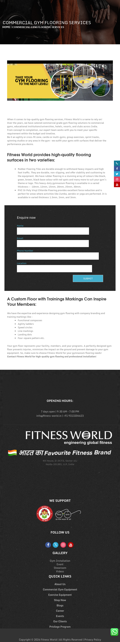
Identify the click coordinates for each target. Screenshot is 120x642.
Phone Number (58, 253)
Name (53, 228)
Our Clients (60, 621)
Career (60, 611)
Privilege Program (60, 627)
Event (60, 564)
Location (54, 265)
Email (53, 240)
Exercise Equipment (60, 595)
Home (6, 27)
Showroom (60, 568)
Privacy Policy (92, 640)
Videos (60, 571)
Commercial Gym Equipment (60, 589)
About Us (60, 584)
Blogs (60, 605)
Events (60, 616)
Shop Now (60, 600)
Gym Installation (60, 561)
